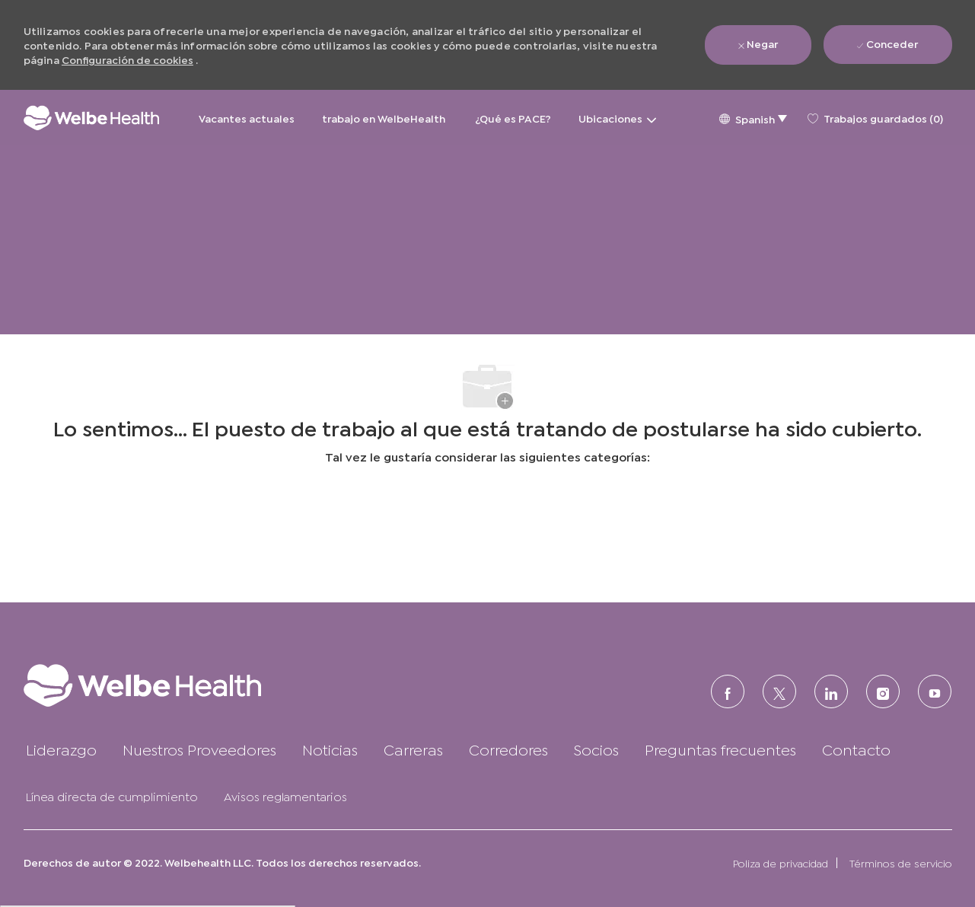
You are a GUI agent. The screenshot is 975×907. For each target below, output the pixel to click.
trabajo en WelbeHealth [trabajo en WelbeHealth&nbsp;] (385, 117)
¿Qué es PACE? (513, 117)
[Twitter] (779, 691)
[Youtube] (934, 691)
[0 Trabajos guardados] (875, 118)
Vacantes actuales (247, 117)
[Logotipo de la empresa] (91, 117)
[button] (752, 117)
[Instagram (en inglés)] (883, 691)
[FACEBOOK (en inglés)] (727, 691)
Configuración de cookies (127, 59)
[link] (172, 685)
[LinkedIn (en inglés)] (831, 691)
